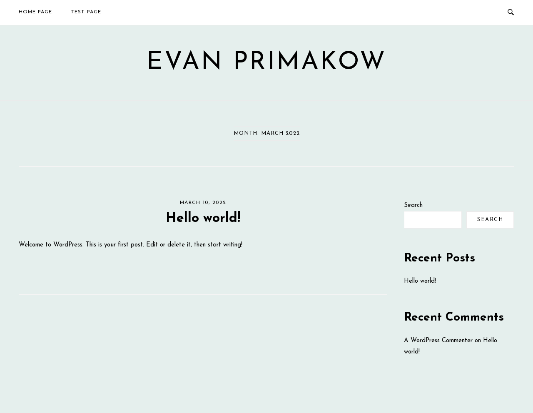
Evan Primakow (266, 62)
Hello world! (203, 218)
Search (413, 205)
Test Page (86, 12)
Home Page (35, 12)
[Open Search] (510, 13)
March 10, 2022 (203, 202)
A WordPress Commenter (438, 341)
